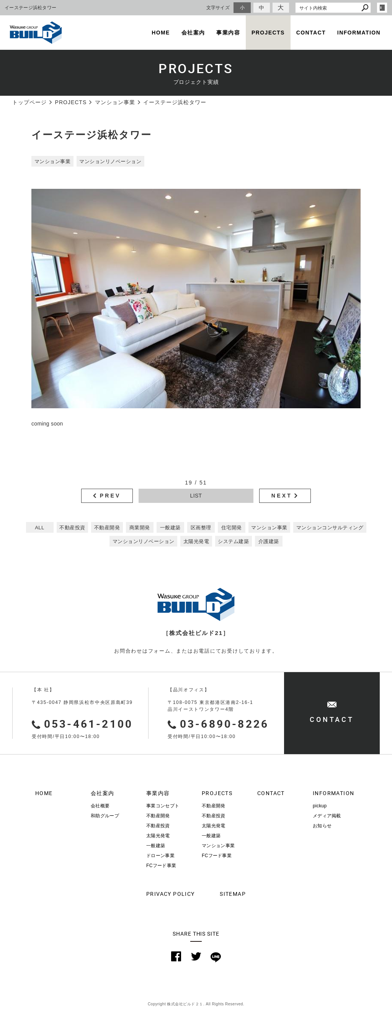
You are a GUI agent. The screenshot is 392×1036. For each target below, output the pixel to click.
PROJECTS (268, 32)
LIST (196, 496)
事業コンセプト (162, 806)
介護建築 (268, 541)
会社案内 (193, 32)
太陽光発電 (196, 541)
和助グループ (105, 815)
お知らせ (322, 825)
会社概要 (100, 806)
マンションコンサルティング (330, 527)
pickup (320, 806)
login (382, 7)
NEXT (281, 496)
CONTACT (311, 32)
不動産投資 (72, 527)
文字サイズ (218, 7)
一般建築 (170, 527)
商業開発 (139, 527)
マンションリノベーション (110, 161)
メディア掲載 (327, 815)
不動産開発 (107, 527)
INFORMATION (359, 32)
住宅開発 (231, 527)
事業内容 (228, 32)
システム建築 (233, 541)
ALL (39, 527)
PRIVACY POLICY (168, 893)
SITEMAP (233, 893)
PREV (110, 496)
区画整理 (201, 527)
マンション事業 (52, 161)
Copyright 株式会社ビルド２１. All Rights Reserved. (196, 1004)
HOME (161, 32)
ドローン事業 (160, 855)
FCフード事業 (161, 865)
